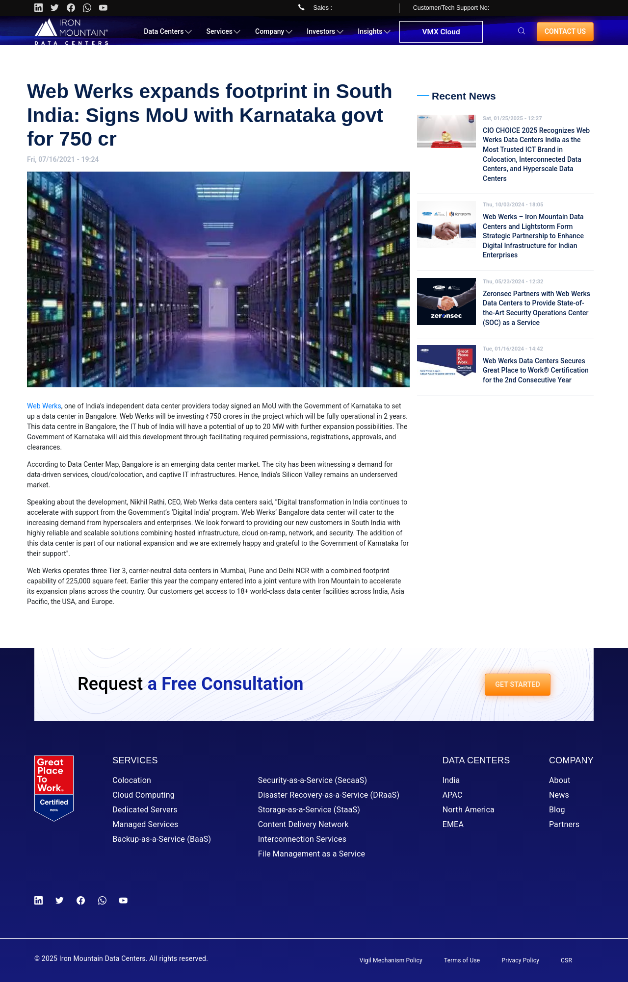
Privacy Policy (520, 960)
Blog (557, 809)
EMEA (453, 824)
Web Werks (44, 406)
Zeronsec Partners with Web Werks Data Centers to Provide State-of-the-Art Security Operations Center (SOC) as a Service (536, 308)
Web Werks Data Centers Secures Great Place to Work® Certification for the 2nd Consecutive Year (536, 370)
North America (469, 809)
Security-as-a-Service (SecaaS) (312, 780)
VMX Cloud (440, 36)
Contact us (565, 35)
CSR (566, 960)
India (451, 780)
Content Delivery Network (303, 824)
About (560, 780)
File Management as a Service (312, 853)
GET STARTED (517, 684)
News (559, 795)
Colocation (131, 780)
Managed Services (145, 824)
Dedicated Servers (144, 809)
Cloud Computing (143, 795)
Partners (564, 824)
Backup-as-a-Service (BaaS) (161, 839)
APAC (453, 795)
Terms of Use (462, 960)
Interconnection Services (302, 839)
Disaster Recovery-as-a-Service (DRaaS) (329, 795)
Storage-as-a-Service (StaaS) (309, 809)
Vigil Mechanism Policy (391, 960)
